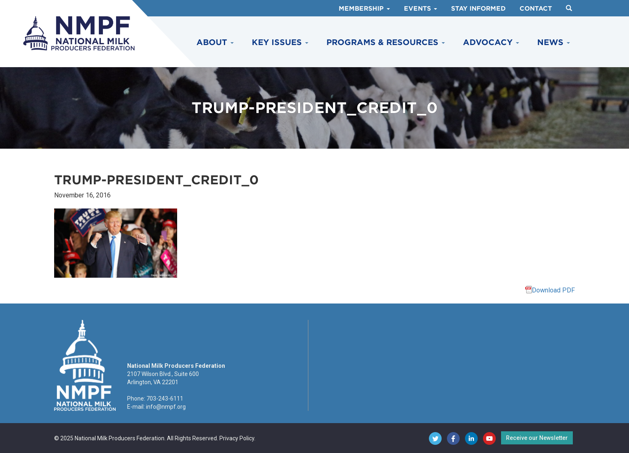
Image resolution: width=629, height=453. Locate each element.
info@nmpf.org (166, 406)
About (215, 42)
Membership (364, 8)
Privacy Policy (236, 438)
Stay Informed (478, 8)
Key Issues (280, 42)
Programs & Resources (385, 42)
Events (420, 8)
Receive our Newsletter (537, 438)
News (553, 42)
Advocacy (491, 42)
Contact (536, 8)
